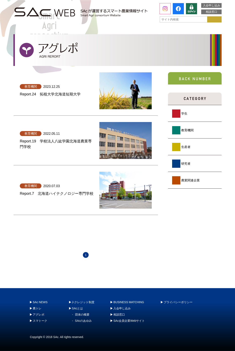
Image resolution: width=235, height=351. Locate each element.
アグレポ (118, 30)
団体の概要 (82, 314)
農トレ (76, 30)
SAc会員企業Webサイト (129, 320)
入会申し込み (211, 5)
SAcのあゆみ (83, 320)
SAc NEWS (40, 302)
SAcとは (32, 30)
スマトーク (160, 30)
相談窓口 (211, 11)
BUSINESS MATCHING (128, 302)
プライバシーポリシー (178, 302)
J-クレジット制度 (199, 29)
